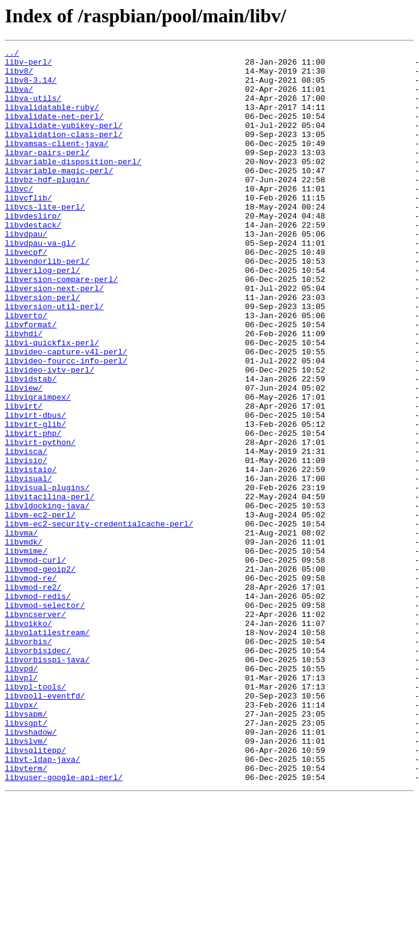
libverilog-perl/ (42, 315)
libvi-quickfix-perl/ (52, 402)
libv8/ (19, 76)
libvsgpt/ (26, 858)
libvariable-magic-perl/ (59, 195)
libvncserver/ (35, 728)
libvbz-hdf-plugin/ (47, 206)
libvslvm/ (26, 880)
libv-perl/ (28, 65)
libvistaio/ (31, 554)
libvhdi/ (23, 391)
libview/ (23, 456)
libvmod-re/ (31, 684)
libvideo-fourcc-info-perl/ (66, 423)
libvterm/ (26, 912)
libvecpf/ (26, 293)
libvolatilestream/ (47, 749)
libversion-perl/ (42, 347)
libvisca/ (26, 532)
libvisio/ (26, 543)
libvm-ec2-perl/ (40, 608)
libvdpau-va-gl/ (40, 282)
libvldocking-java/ (47, 597)
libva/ (19, 97)
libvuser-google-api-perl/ (64, 923)
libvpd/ (21, 793)
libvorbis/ (28, 760)
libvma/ (21, 630)
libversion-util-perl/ (54, 358)
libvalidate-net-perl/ (54, 130)
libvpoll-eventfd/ (45, 825)
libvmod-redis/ (38, 706)
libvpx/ (21, 836)
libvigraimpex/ (38, 467)
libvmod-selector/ (45, 717)
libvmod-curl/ (35, 662)
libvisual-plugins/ (47, 576)
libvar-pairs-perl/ (47, 173)
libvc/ (19, 217)
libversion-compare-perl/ (61, 326)
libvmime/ (26, 652)
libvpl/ (21, 804)
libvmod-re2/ (33, 695)
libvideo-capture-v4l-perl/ (66, 413)
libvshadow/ (31, 869)
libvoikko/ (28, 739)
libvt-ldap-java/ (42, 902)
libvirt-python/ (40, 521)
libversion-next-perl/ (54, 336)
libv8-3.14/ (31, 87)
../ (12, 54)
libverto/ (26, 369)
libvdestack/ (33, 260)
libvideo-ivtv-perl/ (49, 434)
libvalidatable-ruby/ (52, 119)
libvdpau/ (26, 271)
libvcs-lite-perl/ (45, 239)
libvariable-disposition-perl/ (73, 184)
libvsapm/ (26, 847)
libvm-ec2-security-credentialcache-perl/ (99, 619)
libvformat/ (31, 380)
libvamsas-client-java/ (57, 163)
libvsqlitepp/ (35, 891)
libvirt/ (23, 478)
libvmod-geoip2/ (40, 673)
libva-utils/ (33, 108)
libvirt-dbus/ (35, 489)
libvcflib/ (28, 228)
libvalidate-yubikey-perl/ (64, 141)
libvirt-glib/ (35, 499)
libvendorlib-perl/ (47, 304)
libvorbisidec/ (38, 771)
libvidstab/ (31, 445)
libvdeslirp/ (33, 250)
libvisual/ (28, 565)
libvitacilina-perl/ (49, 586)
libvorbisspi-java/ (47, 782)
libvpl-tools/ (35, 815)
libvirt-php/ (33, 510)
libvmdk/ (23, 641)
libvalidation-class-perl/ (64, 152)
